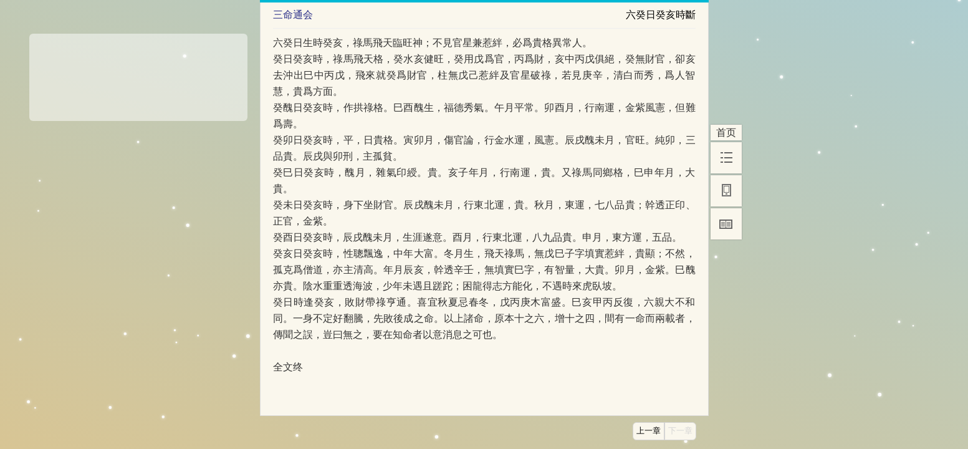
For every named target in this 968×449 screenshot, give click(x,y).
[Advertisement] (138, 73)
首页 (726, 132)
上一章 (648, 431)
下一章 (680, 431)
